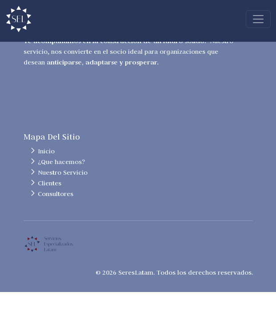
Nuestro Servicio (63, 172)
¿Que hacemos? (61, 162)
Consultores (55, 194)
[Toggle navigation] (258, 19)
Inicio (46, 151)
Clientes (49, 183)
